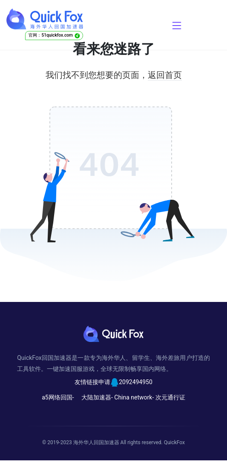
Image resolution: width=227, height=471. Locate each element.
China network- (134, 397)
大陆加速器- (97, 397)
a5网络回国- (58, 397)
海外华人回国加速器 (96, 442)
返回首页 (165, 75)
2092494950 (135, 382)
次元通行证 (170, 397)
